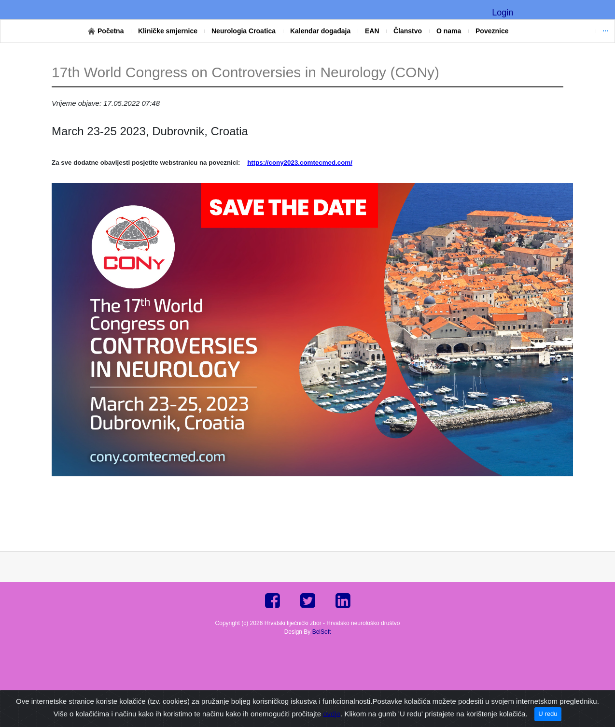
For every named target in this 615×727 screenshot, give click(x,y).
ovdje (331, 713)
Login (502, 12)
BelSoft (321, 631)
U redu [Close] (547, 713)
